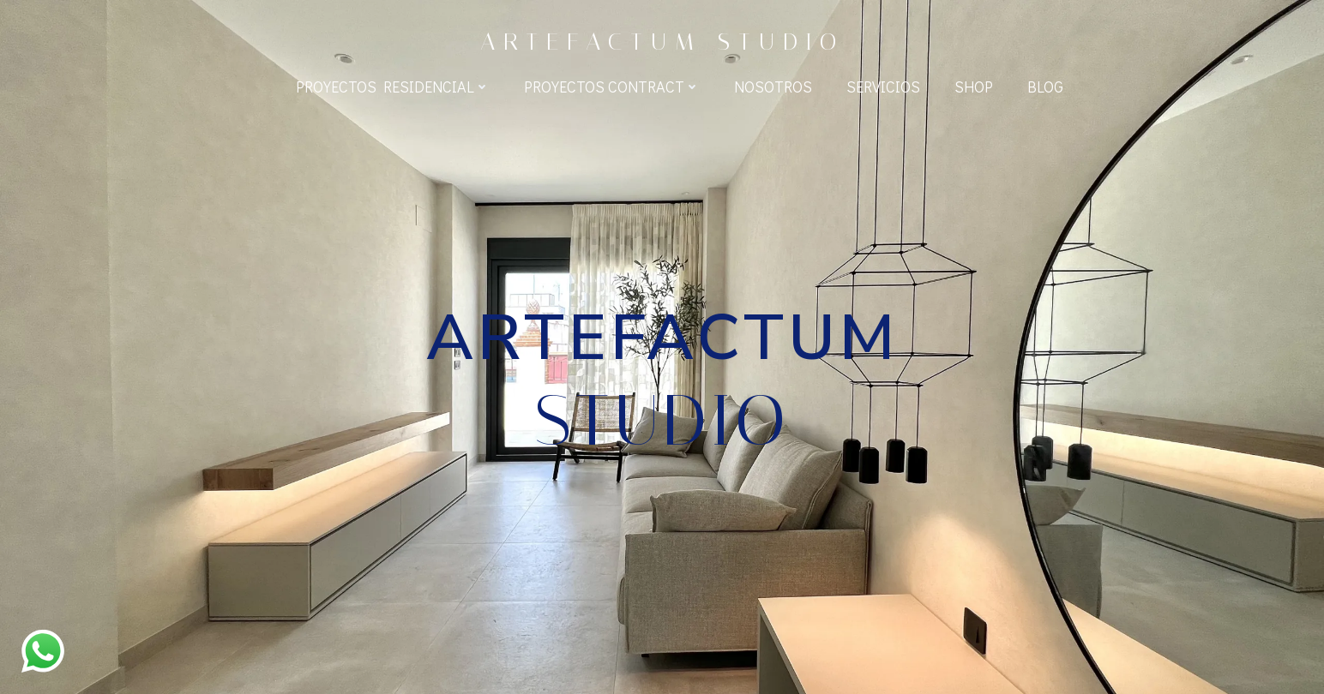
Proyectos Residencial (393, 86)
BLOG (1045, 86)
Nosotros (773, 86)
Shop (973, 86)
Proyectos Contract (612, 86)
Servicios (883, 86)
